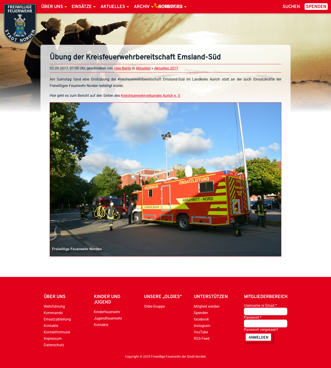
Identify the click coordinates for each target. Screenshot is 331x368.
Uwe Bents (122, 68)
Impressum (53, 338)
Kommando (53, 313)
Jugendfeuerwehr (108, 318)
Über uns (52, 7)
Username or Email (260, 305)
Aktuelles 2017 (166, 68)
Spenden (316, 7)
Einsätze (81, 7)
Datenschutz (54, 345)
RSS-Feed (201, 338)
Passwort (253, 317)
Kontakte (51, 325)
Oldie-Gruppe (154, 306)
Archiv (142, 7)
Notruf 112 (170, 7)
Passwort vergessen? (261, 329)
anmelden (258, 337)
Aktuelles (112, 7)
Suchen (291, 7)
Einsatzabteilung (57, 319)
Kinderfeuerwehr (107, 312)
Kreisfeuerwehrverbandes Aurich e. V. (150, 95)
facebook (201, 319)
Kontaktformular (57, 332)
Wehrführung (54, 306)
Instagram (202, 325)
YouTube (201, 332)
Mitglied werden (207, 306)
